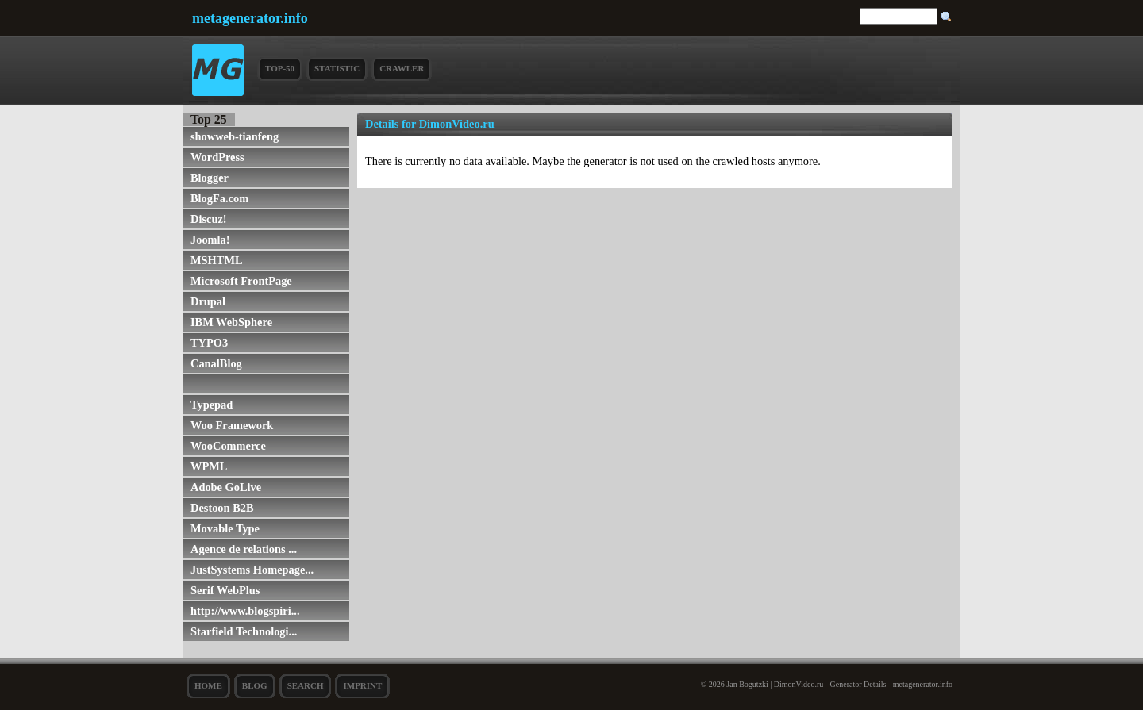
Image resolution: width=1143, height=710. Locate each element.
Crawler (401, 68)
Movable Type (225, 528)
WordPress (217, 157)
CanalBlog (216, 363)
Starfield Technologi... (243, 631)
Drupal (207, 301)
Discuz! (208, 219)
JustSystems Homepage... (252, 569)
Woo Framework (231, 425)
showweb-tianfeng (234, 136)
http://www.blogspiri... (245, 610)
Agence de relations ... (243, 549)
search (305, 685)
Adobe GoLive (225, 487)
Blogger (209, 177)
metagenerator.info (250, 18)
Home (208, 685)
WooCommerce (228, 445)
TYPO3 (209, 342)
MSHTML (216, 260)
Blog (254, 685)
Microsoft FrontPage (241, 280)
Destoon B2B (222, 507)
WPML (208, 466)
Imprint (362, 685)
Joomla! (210, 239)
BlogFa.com (219, 198)
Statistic (337, 68)
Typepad (211, 404)
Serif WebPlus (225, 590)
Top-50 (279, 68)
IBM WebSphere (231, 322)
